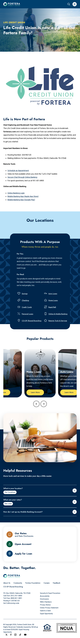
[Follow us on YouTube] (25, 635)
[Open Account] (40, 544)
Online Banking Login (16, 193)
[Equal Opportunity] (46, 614)
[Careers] (47, 583)
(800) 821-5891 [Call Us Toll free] (16, 598)
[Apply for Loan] (40, 553)
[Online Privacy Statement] (49, 608)
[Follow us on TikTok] (20, 635)
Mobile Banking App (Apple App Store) (23, 196)
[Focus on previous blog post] (36, 404)
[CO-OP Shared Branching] (13, 587)
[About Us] (6, 583)
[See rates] (8, 504)
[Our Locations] (10, 492)
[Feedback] (56, 583)
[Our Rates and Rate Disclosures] (40, 534)
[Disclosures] (44, 599)
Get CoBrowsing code (11, 603)
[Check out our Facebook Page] (10, 635)
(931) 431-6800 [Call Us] (16, 596)
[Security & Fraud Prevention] (50, 593)
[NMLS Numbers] (46, 602)
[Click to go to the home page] (11, 4)
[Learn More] (35, 392)
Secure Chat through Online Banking (22, 177)
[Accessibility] (44, 596)
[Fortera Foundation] (32, 583)
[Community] (18, 583)
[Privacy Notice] (45, 605)
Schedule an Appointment (18, 170)
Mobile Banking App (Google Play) (21, 200)
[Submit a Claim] (45, 611)
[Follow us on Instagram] (15, 634)
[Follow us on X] (6, 635)
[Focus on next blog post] (44, 404)
